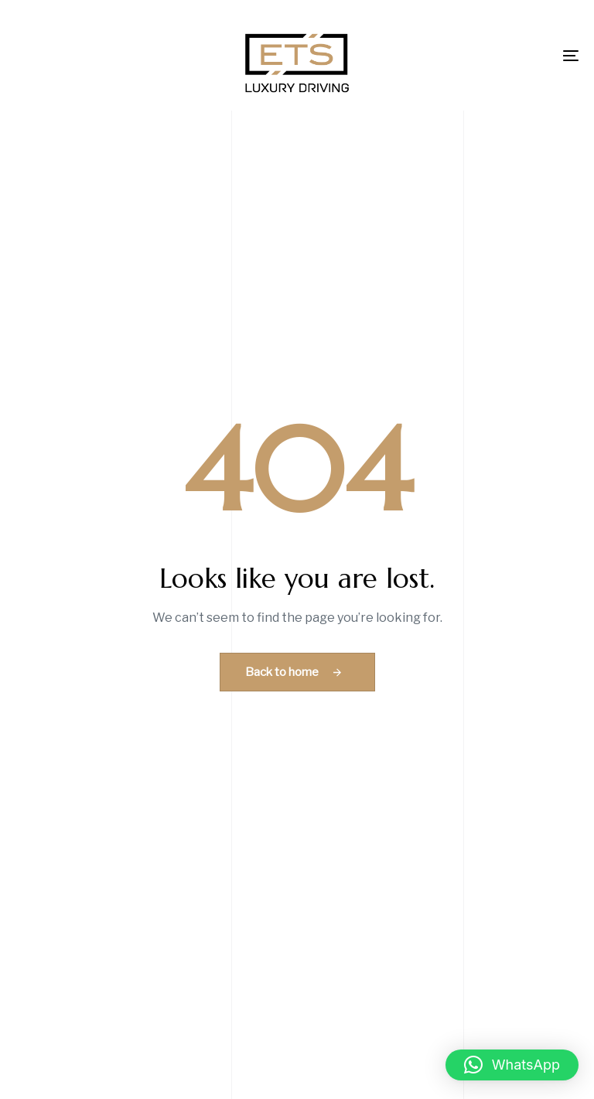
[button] (512, 1065)
